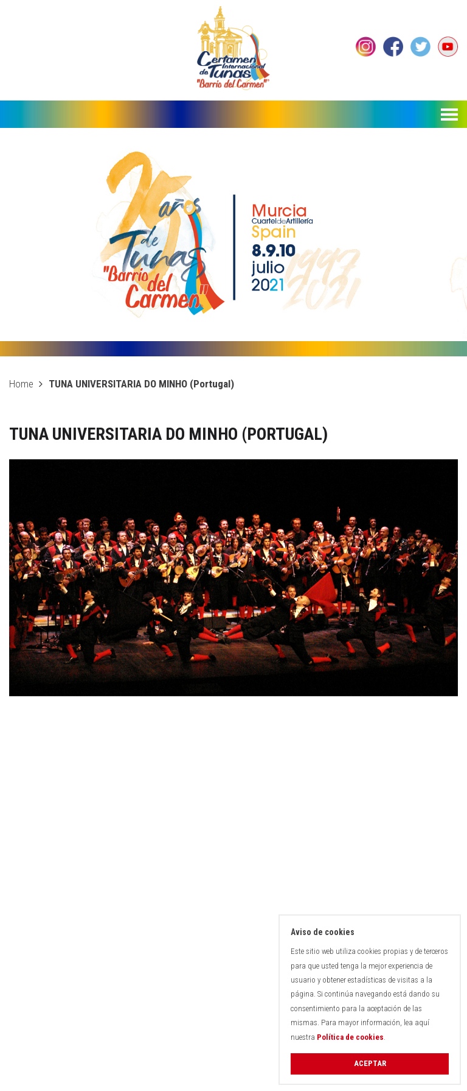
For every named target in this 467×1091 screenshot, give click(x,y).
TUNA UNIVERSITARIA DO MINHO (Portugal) (141, 384)
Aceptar (370, 1063)
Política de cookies (350, 1037)
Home (21, 384)
